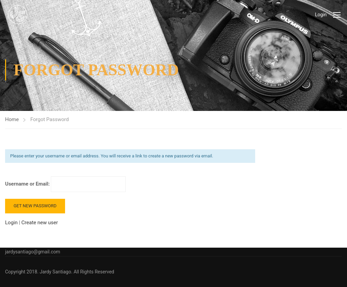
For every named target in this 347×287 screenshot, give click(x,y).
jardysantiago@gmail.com (32, 251)
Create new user (39, 222)
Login (321, 14)
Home (12, 119)
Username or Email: (65, 184)
